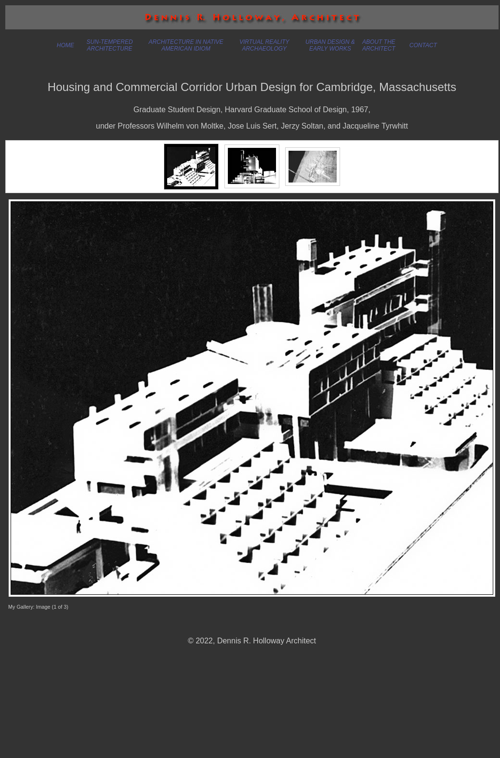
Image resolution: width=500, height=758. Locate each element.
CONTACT (423, 45)
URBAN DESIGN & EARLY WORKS (330, 45)
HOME (65, 45)
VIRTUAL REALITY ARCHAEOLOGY (264, 45)
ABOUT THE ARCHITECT (378, 45)
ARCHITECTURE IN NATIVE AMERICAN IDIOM (185, 45)
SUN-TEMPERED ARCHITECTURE (110, 45)
